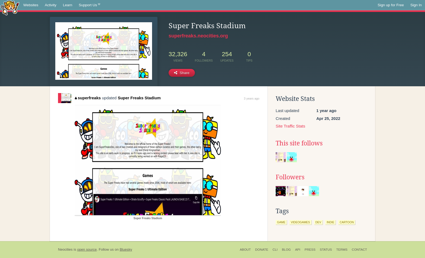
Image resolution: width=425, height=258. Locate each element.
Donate (261, 249)
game (281, 222)
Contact (359, 249)
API (297, 249)
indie (330, 222)
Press (310, 249)
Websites (30, 5)
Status (326, 249)
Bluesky (126, 249)
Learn (67, 5)
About (245, 249)
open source (87, 249)
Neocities (65, 249)
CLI (275, 249)
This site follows (299, 143)
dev (318, 222)
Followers (290, 177)
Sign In (416, 5)
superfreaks (88, 97)
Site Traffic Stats (290, 126)
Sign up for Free (391, 5)
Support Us (89, 5)
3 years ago (251, 98)
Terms (341, 249)
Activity (50, 5)
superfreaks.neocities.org (198, 36)
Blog (286, 249)
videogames (300, 222)
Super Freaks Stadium (139, 97)
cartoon (347, 222)
